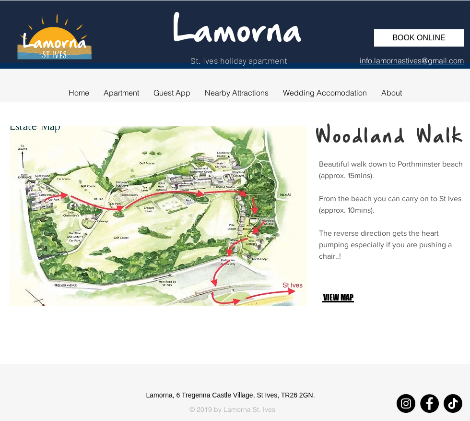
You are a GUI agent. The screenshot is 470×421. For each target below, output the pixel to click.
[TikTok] (453, 403)
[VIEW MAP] (355, 297)
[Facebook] (429, 403)
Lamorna (237, 32)
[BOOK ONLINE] (419, 38)
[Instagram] (406, 403)
